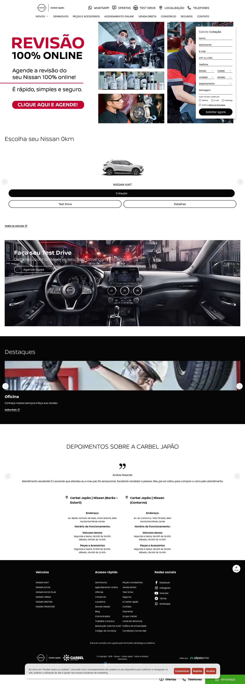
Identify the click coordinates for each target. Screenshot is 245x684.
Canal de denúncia (132, 620)
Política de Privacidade (134, 625)
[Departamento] (215, 83)
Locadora (100, 601)
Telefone (205, 100)
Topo (236, 569)
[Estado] (206, 71)
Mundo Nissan (102, 606)
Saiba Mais (12, 409)
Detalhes (180, 204)
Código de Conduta (105, 630)
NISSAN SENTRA (44, 601)
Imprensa (127, 611)
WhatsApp (228, 100)
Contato (203, 16)
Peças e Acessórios (86, 16)
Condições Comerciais (134, 630)
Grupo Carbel (129, 616)
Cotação (122, 193)
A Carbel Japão (130, 601)
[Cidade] (225, 71)
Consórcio (168, 16)
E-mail (216, 100)
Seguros (187, 16)
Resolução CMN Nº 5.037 (108, 625)
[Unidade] (206, 77)
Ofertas (99, 591)
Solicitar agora (216, 112)
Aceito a (213, 105)
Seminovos (60, 16)
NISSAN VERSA (43, 596)
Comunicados (102, 616)
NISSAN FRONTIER (45, 606)
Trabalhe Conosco (105, 620)
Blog (97, 611)
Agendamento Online (119, 16)
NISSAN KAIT (42, 582)
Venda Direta (147, 16)
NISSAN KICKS (43, 587)
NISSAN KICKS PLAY (46, 591)
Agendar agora (34, 269)
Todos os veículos (16, 225)
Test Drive (65, 204)
